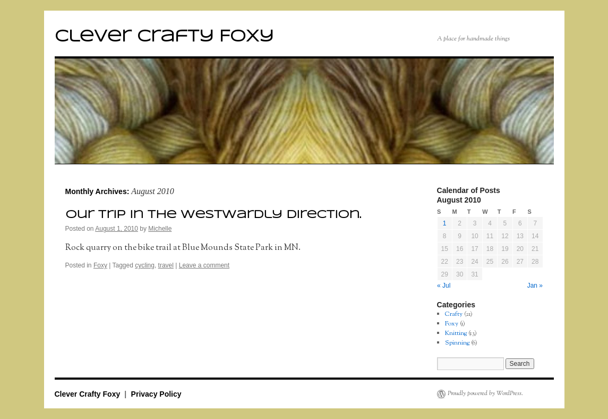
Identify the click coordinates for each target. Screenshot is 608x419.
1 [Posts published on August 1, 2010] (445, 223)
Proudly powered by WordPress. (485, 394)
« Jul (443, 285)
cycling (145, 265)
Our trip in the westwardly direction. (213, 215)
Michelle (160, 228)
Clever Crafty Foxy (164, 37)
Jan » (535, 285)
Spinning (457, 342)
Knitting (456, 333)
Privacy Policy (156, 394)
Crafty (454, 314)
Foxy (100, 265)
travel (166, 265)
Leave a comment (204, 265)
